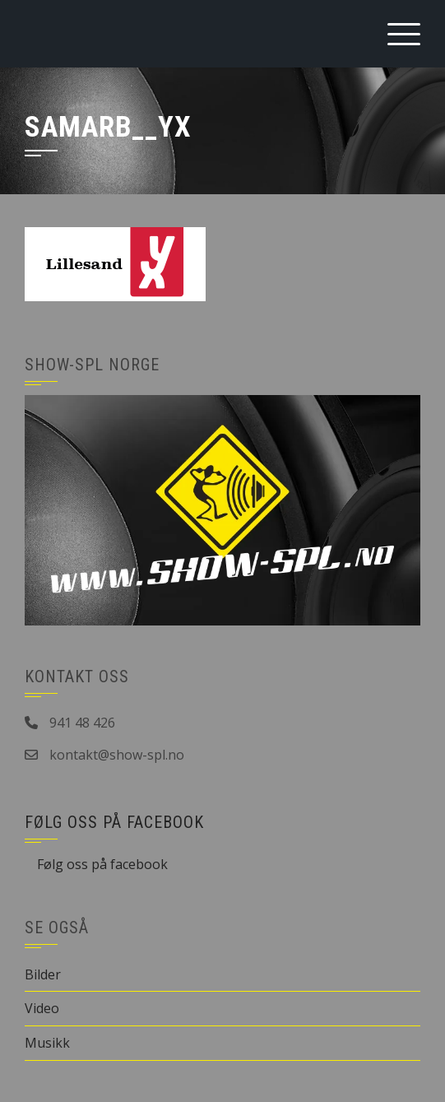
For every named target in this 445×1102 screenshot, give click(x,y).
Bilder (43, 974)
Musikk (47, 1043)
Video (42, 1008)
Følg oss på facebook (114, 822)
